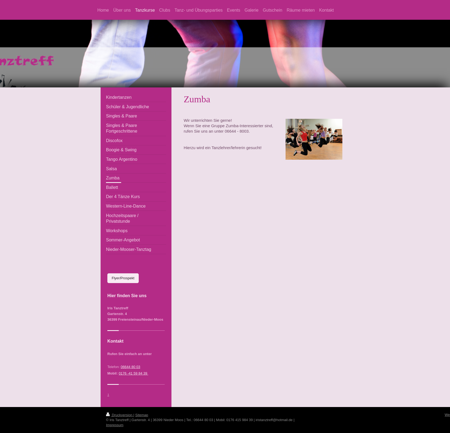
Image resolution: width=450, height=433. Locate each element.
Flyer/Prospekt (123, 278)
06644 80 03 (130, 367)
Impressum (114, 425)
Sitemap (141, 415)
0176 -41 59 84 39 (133, 373)
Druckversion (119, 415)
